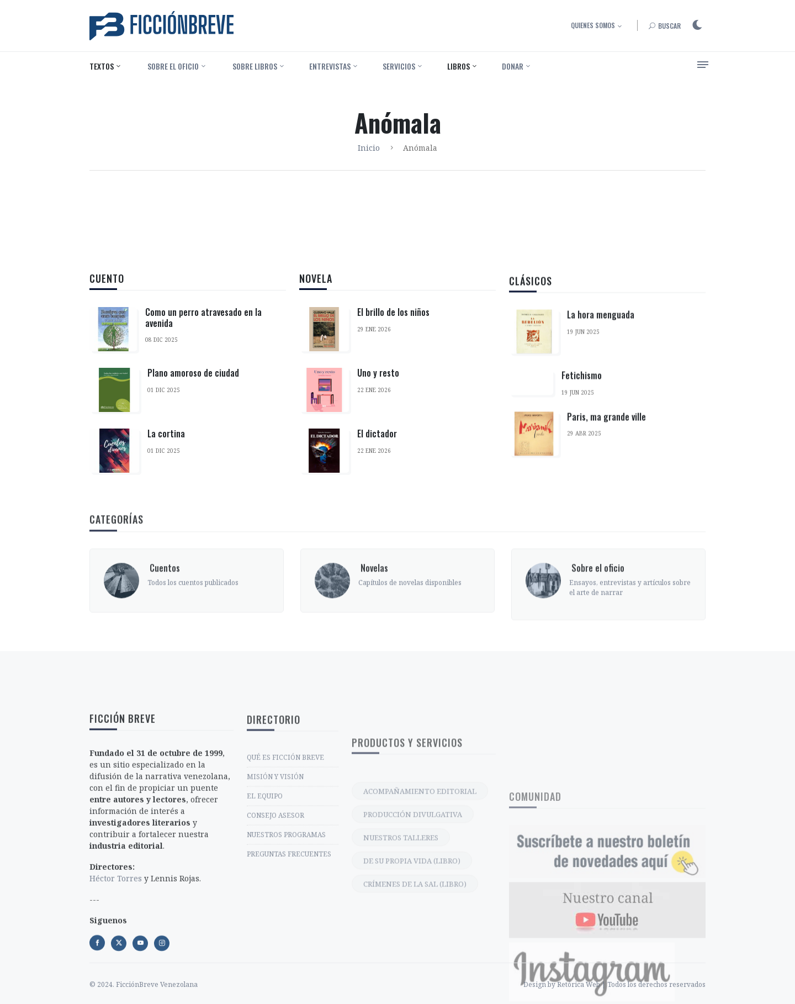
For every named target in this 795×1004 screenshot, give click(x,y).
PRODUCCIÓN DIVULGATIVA (412, 912)
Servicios (399, 66)
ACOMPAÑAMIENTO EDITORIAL (419, 889)
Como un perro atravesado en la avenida (203, 318)
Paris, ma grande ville (606, 444)
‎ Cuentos (163, 613)
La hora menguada (600, 342)
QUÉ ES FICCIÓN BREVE (285, 842)
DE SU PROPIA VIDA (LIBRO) (411, 959)
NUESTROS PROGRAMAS (286, 919)
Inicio (369, 147)
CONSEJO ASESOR (275, 900)
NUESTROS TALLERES (400, 935)
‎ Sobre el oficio (172, 66)
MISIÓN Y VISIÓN (275, 861)
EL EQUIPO (265, 880)
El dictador (377, 443)
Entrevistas (330, 66)
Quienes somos (593, 25)
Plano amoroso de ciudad (193, 373)
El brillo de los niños (393, 321)
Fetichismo (581, 403)
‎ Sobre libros (254, 66)
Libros (458, 66)
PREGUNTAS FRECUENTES (289, 938)
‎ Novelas (373, 613)
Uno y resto (378, 382)
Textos (101, 66)
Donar (512, 66)
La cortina (166, 434)
